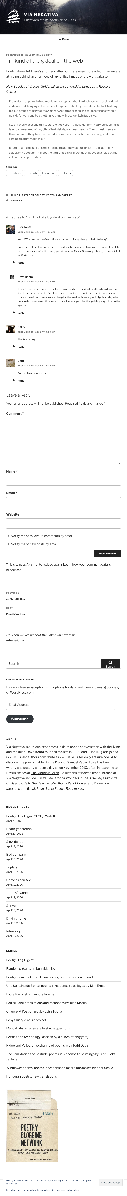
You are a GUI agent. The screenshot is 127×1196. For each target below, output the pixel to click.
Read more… (75, 788)
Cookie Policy (72, 1190)
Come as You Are (18, 880)
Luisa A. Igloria (98, 752)
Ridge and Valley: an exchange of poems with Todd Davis (47, 1045)
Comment (15, 413)
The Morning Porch (45, 773)
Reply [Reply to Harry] (21, 346)
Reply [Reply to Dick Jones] (21, 262)
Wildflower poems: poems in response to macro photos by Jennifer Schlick (60, 1068)
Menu (63, 39)
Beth (21, 360)
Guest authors (28, 757)
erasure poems (102, 757)
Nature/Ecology (33, 195)
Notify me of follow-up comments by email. (42, 536)
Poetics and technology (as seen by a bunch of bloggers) (47, 1037)
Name (12, 471)
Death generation (19, 829)
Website (12, 514)
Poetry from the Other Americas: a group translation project (49, 977)
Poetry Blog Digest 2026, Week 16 (31, 816)
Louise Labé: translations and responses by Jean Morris (46, 1003)
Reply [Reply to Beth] (21, 380)
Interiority (13, 931)
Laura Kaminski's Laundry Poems (30, 994)
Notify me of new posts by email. (34, 544)
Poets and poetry (59, 195)
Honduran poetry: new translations (31, 1076)
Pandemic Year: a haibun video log (31, 968)
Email (11, 493)
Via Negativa (41, 14)
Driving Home (16, 918)
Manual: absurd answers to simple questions (38, 1028)
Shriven (12, 905)
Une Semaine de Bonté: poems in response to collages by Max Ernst (55, 986)
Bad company (16, 854)
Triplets (11, 867)
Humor (16, 195)
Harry (21, 327)
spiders (16, 200)
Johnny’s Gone (17, 893)
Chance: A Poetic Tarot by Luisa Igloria (34, 1011)
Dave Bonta (44, 55)
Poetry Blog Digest (20, 960)
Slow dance (14, 842)
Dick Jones (24, 227)
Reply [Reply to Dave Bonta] (21, 312)
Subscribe (19, 719)
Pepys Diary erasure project (26, 1020)
